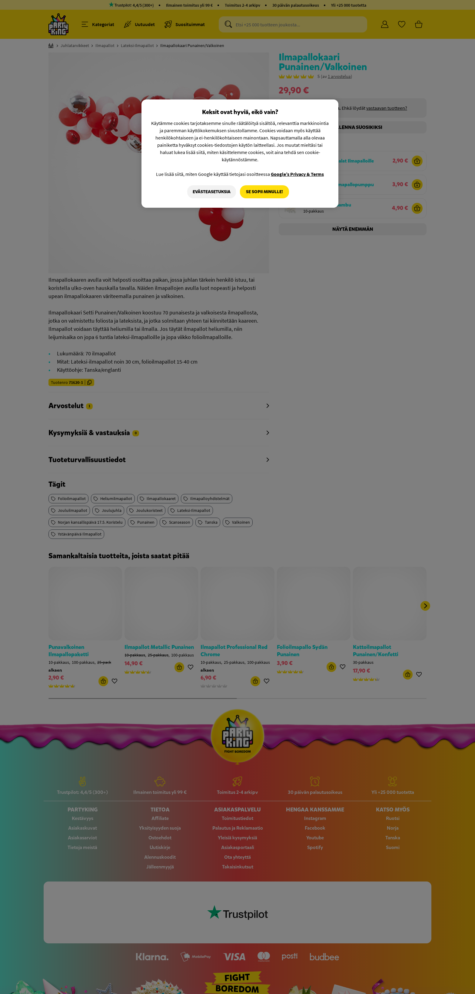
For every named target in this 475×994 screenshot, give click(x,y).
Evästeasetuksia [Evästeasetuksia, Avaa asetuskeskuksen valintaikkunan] (211, 192)
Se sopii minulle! (264, 192)
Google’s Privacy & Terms (297, 174)
